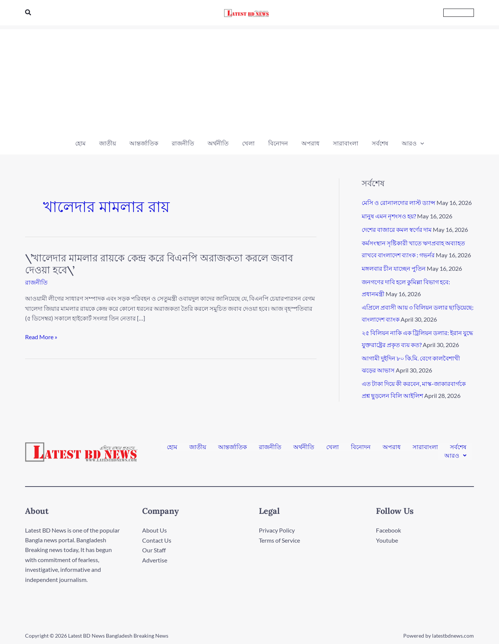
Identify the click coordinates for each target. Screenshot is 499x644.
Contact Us (156, 539)
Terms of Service (279, 539)
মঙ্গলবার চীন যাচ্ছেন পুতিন (394, 268)
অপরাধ (392, 448)
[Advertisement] (249, 81)
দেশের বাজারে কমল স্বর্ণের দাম (397, 229)
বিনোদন (361, 448)
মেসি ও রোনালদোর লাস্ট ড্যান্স (398, 202)
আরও (455, 454)
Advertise (154, 559)
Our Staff (154, 549)
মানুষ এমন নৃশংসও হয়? (389, 216)
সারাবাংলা (425, 448)
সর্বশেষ (458, 448)
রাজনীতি (36, 282)
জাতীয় (197, 448)
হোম (172, 448)
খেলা (332, 448)
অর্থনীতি (303, 448)
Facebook (388, 530)
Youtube (387, 539)
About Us (154, 530)
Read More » (41, 337)
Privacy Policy (277, 530)
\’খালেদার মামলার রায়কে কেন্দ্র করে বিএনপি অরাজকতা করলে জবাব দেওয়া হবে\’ (159, 264)
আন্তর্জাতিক (232, 448)
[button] (28, 12)
